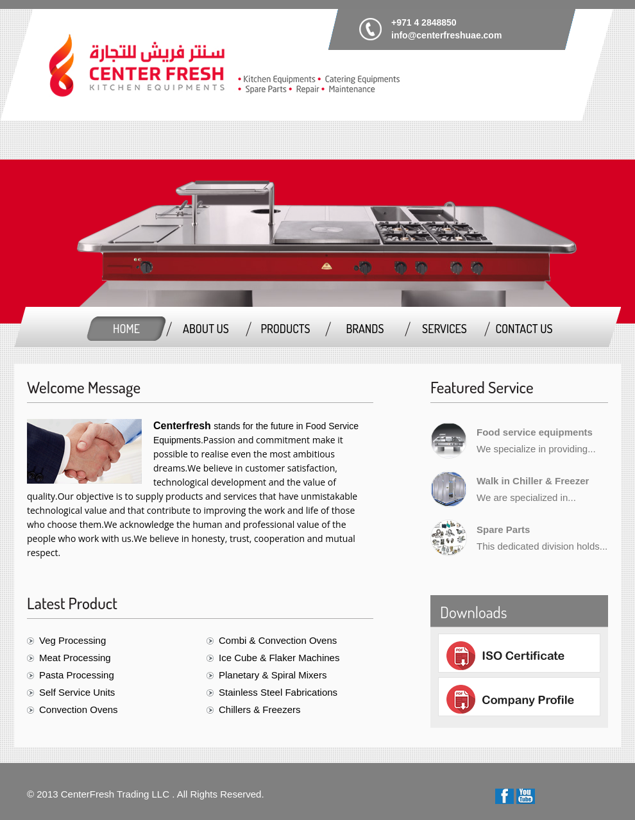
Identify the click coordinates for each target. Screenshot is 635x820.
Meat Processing (75, 657)
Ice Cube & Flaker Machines (279, 657)
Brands (365, 329)
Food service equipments (535, 432)
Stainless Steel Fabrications (278, 692)
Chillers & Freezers (260, 709)
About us (206, 329)
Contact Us (523, 329)
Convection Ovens (78, 709)
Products (285, 329)
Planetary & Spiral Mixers (272, 674)
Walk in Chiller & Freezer (533, 480)
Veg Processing (72, 640)
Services (444, 329)
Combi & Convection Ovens (278, 640)
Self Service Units (77, 692)
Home (126, 329)
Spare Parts (503, 529)
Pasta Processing (76, 674)
